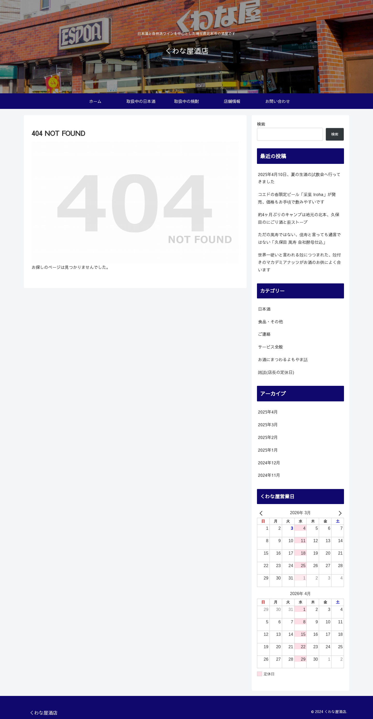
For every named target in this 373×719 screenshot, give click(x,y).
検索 (261, 124)
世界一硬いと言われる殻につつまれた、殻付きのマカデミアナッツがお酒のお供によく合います (299, 262)
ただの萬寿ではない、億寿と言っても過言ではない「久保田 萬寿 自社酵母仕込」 (299, 238)
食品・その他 (270, 321)
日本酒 (264, 309)
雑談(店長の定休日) (276, 372)
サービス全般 (270, 347)
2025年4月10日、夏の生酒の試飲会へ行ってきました (299, 178)
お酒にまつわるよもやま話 (283, 359)
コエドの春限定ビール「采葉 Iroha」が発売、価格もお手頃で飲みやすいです (297, 198)
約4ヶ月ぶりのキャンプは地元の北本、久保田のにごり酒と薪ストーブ (298, 218)
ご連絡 (264, 334)
